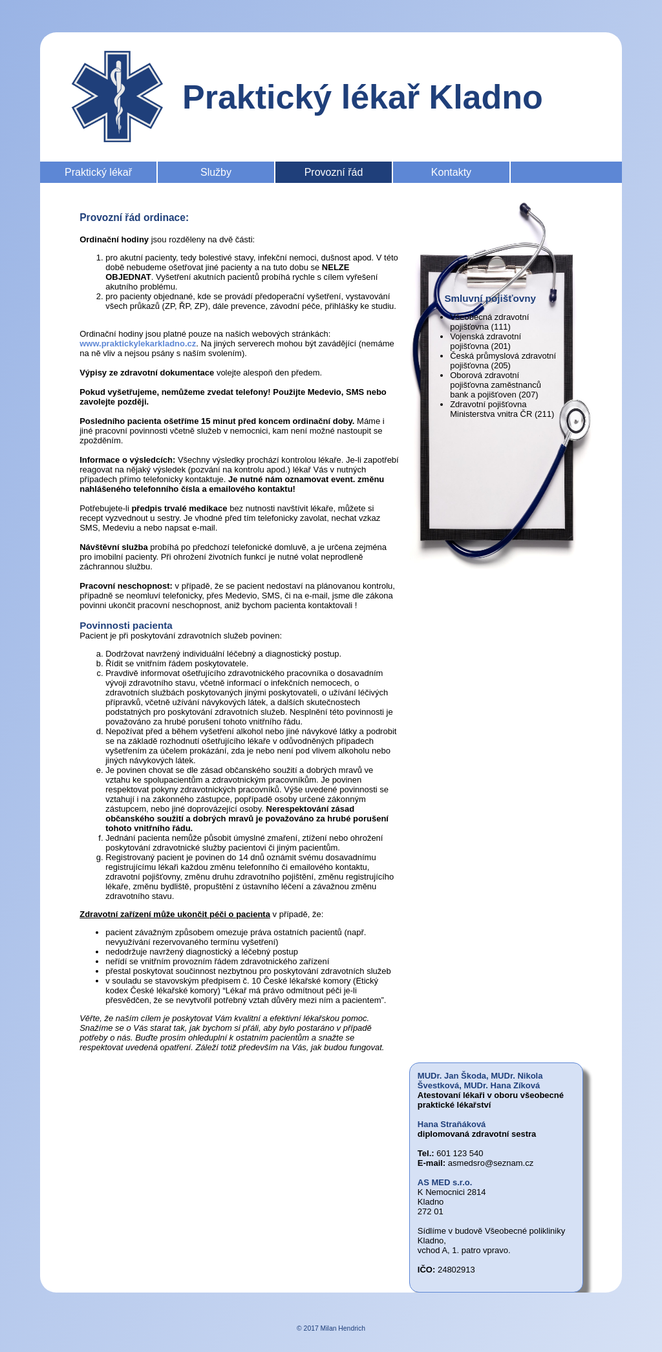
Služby (215, 172)
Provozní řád (333, 172)
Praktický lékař (98, 172)
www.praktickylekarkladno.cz (138, 343)
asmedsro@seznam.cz (490, 1163)
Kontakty (451, 172)
